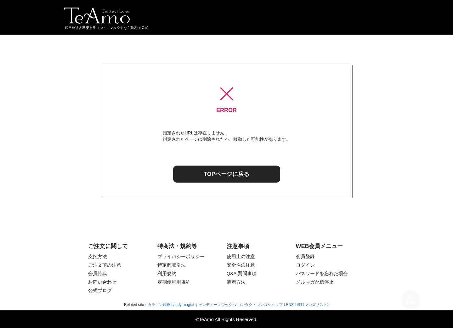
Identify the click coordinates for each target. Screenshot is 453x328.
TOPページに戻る (226, 174)
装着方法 (236, 282)
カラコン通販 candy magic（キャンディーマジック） (191, 305)
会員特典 (97, 273)
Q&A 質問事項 (242, 273)
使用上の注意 (241, 256)
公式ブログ (100, 290)
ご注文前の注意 (104, 265)
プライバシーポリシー (181, 256)
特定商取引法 (171, 265)
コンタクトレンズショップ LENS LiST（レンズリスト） (283, 305)
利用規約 (166, 273)
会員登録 (305, 256)
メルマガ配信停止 (315, 282)
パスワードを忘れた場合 (322, 273)
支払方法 (97, 256)
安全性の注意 (241, 265)
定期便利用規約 (173, 282)
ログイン (305, 265)
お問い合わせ (102, 282)
